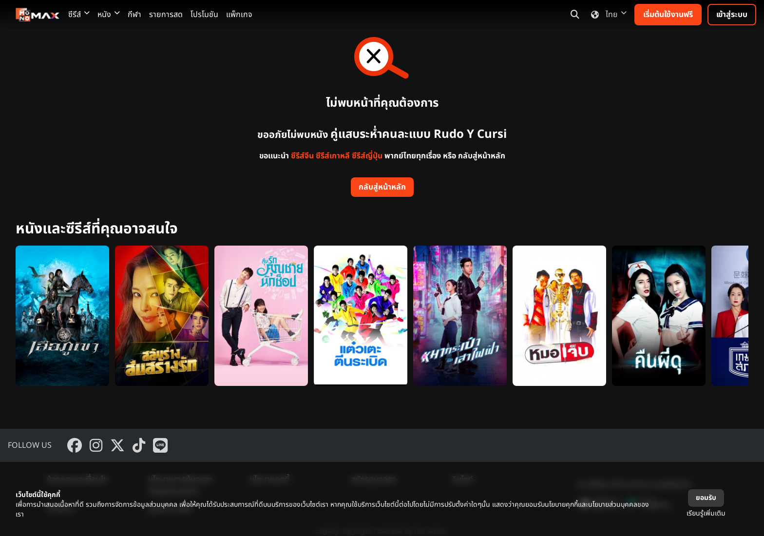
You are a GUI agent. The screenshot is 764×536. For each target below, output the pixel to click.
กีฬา (134, 14)
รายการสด (166, 14)
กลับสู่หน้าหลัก (382, 187)
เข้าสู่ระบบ (731, 14)
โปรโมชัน (204, 14)
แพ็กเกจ (239, 14)
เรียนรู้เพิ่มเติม (706, 513)
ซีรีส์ (79, 14)
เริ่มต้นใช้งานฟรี (668, 14)
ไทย (607, 14)
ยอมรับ (706, 498)
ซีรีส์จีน (302, 156)
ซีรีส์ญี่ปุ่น (367, 156)
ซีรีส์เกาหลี (333, 156)
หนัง (108, 14)
